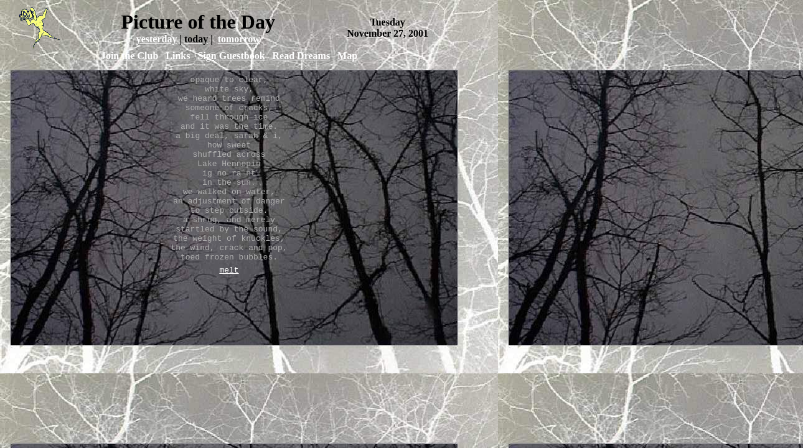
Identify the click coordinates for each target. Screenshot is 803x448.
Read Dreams (302, 55)
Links (178, 55)
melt (228, 308)
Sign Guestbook (231, 55)
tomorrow (239, 39)
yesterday (156, 39)
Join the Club (129, 55)
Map (347, 55)
